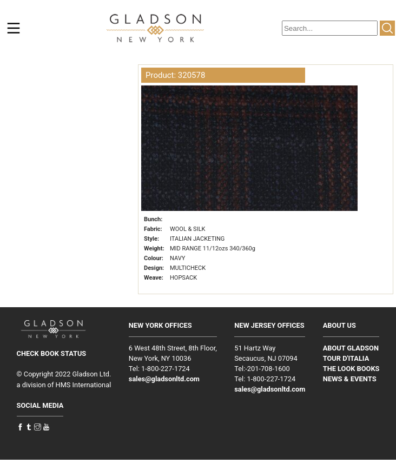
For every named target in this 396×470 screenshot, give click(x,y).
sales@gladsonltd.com (164, 379)
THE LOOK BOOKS (351, 369)
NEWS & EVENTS (350, 379)
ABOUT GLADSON (351, 348)
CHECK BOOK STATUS (52, 353)
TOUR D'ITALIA (346, 358)
